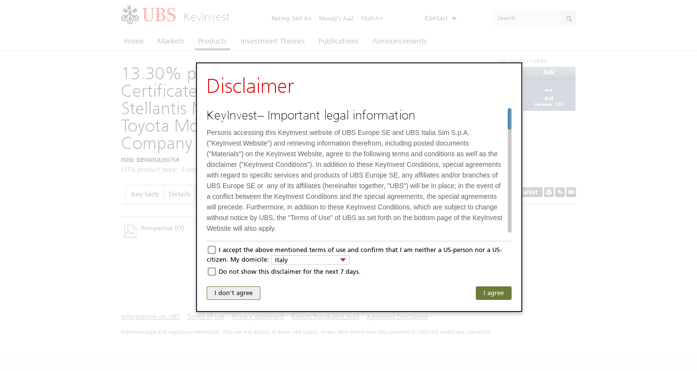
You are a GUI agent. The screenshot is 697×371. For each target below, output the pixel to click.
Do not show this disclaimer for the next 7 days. (290, 271)
